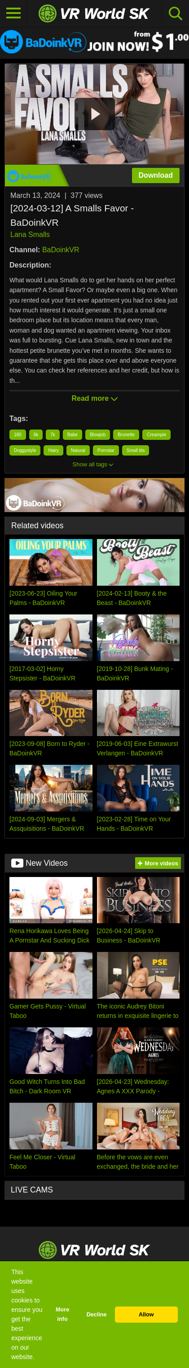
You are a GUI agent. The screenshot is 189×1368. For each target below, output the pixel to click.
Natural (78, 450)
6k (36, 434)
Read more (94, 398)
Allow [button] (146, 1314)
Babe (72, 434)
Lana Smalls (30, 234)
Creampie (156, 434)
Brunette (126, 434)
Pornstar (105, 450)
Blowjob (97, 434)
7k (52, 434)
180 (18, 434)
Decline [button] (97, 1314)
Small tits (136, 450)
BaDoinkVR (60, 250)
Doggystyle (25, 450)
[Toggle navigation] (13, 13)
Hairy (53, 450)
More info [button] (62, 1314)
